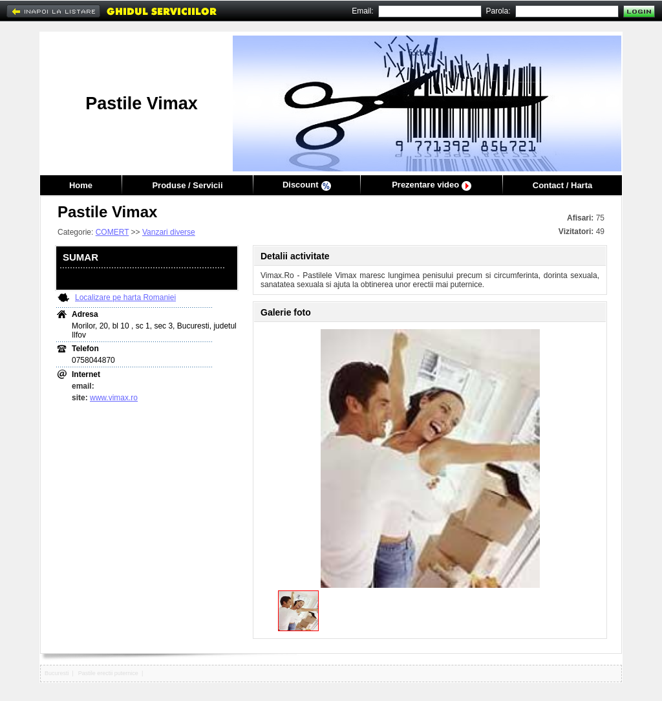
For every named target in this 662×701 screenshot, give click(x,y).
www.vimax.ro (114, 397)
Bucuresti (57, 673)
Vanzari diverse (168, 232)
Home (80, 185)
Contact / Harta (562, 185)
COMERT (112, 232)
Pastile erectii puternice (108, 673)
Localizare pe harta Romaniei (125, 297)
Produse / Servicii (187, 185)
